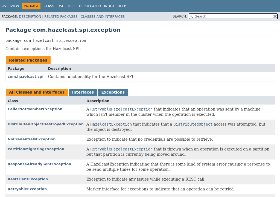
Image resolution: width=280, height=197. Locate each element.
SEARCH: (180, 16)
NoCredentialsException (32, 139)
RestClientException (28, 179)
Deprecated (90, 6)
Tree (71, 6)
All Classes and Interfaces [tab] (37, 92)
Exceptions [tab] (113, 92)
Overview (10, 6)
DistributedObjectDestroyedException (46, 124)
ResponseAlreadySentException (39, 164)
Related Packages (60, 17)
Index (109, 6)
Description (30, 17)
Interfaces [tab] (83, 92)
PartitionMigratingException (36, 149)
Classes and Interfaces (103, 17)
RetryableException (27, 189)
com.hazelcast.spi (25, 76)
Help (122, 6)
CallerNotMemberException (35, 109)
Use (60, 6)
